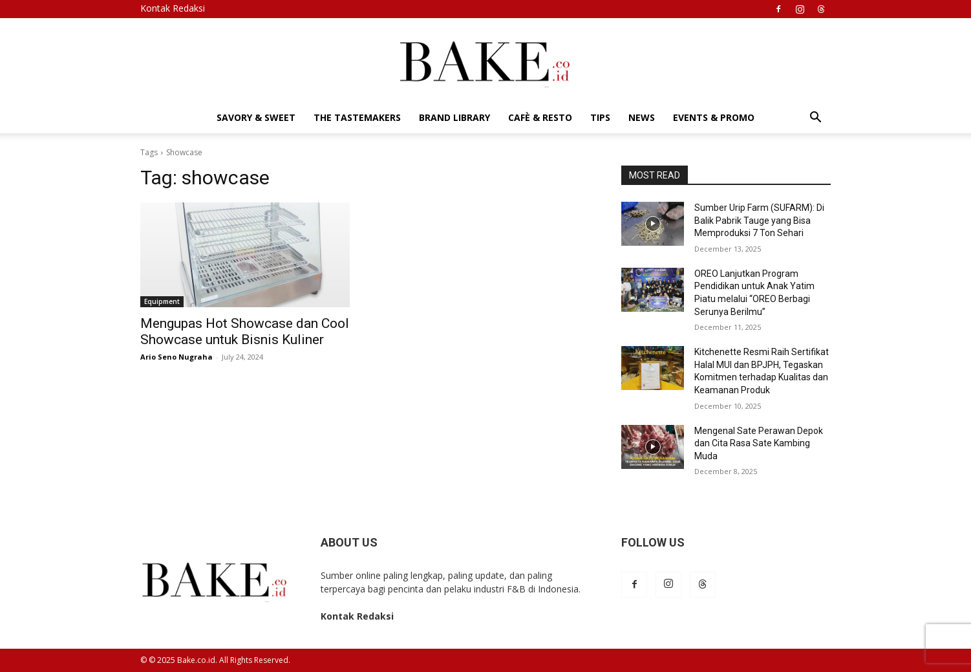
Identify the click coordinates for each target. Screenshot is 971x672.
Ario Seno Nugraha (176, 357)
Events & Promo (713, 117)
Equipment (162, 301)
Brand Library (454, 117)
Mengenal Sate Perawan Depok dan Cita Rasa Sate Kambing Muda (758, 443)
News (641, 117)
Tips (600, 117)
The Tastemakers (357, 117)
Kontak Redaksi (172, 8)
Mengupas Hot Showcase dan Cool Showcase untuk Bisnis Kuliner (244, 331)
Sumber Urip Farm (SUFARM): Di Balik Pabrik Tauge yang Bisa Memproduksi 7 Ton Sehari (759, 220)
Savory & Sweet (256, 117)
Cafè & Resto (540, 117)
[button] (815, 119)
